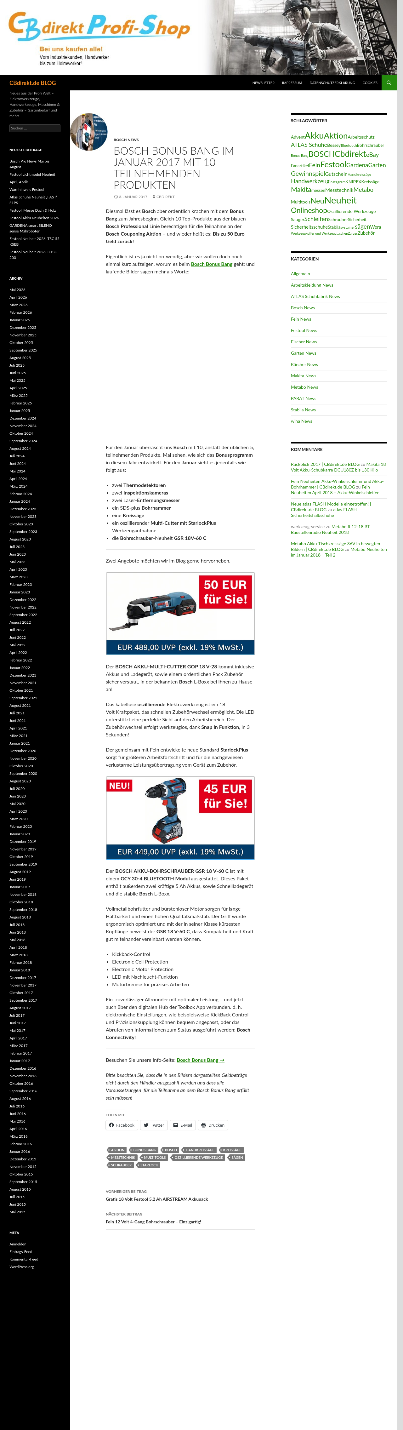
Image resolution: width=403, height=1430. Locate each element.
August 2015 (20, 1189)
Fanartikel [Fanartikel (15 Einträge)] (300, 165)
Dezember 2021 (22, 675)
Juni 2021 (17, 720)
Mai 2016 (17, 1121)
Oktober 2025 (21, 342)
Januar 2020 (19, 834)
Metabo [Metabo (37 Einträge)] (363, 189)
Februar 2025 (20, 403)
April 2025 (18, 388)
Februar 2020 (20, 826)
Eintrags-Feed (20, 1251)
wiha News (301, 421)
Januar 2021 (19, 743)
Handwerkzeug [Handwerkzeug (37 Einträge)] (310, 181)
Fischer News (304, 341)
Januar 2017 (19, 1060)
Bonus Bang (144, 1150)
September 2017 (23, 1000)
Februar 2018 (20, 962)
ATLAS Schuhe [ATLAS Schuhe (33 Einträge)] (309, 144)
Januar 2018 (19, 970)
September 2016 (23, 1091)
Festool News (304, 330)
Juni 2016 (17, 1113)
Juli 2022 (17, 629)
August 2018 (20, 917)
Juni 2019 (17, 879)
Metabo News (304, 387)
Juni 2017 (17, 1023)
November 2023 (23, 516)
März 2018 (18, 954)
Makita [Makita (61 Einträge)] (301, 189)
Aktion (117, 1150)
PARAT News (303, 398)
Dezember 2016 (22, 1068)
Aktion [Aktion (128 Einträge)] (336, 135)
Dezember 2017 (22, 977)
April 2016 (18, 1128)
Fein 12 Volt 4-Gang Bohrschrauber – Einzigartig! (180, 1217)
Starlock (149, 1165)
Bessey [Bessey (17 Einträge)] (334, 145)
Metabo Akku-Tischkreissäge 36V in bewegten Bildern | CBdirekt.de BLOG (335, 546)
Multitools (155, 1157)
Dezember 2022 (22, 599)
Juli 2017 (17, 1015)
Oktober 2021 (21, 690)
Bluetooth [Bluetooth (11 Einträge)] (349, 145)
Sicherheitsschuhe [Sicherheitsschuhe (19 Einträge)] (309, 227)
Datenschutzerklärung (332, 83)
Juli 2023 (17, 546)
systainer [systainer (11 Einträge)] (347, 227)
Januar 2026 (19, 319)
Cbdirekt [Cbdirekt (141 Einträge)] (350, 154)
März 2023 (18, 577)
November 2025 (23, 335)
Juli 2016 (17, 1106)
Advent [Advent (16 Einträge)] (298, 137)
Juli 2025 (17, 365)
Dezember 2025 (22, 327)
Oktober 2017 (21, 992)
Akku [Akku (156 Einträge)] (314, 135)
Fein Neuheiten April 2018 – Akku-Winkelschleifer (335, 489)
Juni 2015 (17, 1204)
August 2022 (20, 622)
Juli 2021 (17, 713)
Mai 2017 (17, 1030)
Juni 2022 (17, 637)
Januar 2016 (19, 1151)
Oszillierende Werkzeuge (199, 1157)
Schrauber (121, 1165)
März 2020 (18, 818)
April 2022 (18, 652)
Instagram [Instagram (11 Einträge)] (338, 182)
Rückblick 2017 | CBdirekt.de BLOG (325, 464)
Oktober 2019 (21, 856)
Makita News (303, 375)
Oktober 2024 (21, 433)
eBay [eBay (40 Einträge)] (372, 154)
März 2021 (18, 735)
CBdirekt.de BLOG (32, 82)
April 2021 (18, 728)
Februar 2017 (20, 1053)
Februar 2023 (20, 584)
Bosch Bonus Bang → (201, 1060)
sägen (237, 1157)
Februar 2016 (20, 1143)
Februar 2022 (20, 660)
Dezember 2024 (22, 418)
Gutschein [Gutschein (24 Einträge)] (336, 174)
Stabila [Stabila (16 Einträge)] (334, 227)
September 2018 (23, 909)
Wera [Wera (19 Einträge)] (375, 227)
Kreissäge (232, 1150)
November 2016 (23, 1075)
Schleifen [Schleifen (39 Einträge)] (316, 218)
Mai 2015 (17, 1212)
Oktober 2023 (21, 524)
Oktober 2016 (21, 1083)
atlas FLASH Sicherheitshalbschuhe (324, 512)
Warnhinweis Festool (26, 189)
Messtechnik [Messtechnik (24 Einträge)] (339, 190)
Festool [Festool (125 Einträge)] (333, 164)
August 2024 (20, 448)
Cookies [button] (370, 83)
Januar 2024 (19, 501)
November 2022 (23, 607)
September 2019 (23, 864)
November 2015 (23, 1166)
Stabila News (303, 409)
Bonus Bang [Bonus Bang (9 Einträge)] (300, 155)
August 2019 (20, 871)
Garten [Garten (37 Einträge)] (377, 165)
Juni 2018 (17, 932)
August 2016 (20, 1098)
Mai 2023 (17, 561)
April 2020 (18, 811)
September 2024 (23, 440)
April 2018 (18, 947)
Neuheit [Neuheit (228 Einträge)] (340, 199)
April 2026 (18, 297)
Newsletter (264, 83)
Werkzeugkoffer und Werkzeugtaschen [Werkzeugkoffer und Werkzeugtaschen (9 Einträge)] (319, 233)
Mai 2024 (17, 471)
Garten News (303, 353)
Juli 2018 (17, 924)
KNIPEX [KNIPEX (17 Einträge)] (353, 181)
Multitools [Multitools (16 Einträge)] (300, 201)
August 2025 (20, 357)
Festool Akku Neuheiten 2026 (34, 217)
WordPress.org (21, 1266)
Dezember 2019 (22, 841)
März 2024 (18, 486)
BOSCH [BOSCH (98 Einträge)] (322, 153)
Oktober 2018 (21, 902)
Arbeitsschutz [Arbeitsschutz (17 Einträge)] (361, 137)
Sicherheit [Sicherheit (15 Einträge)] (357, 219)
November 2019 (23, 849)
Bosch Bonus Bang (212, 264)
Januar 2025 (19, 410)
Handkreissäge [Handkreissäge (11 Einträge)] (359, 174)
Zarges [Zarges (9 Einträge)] (353, 233)
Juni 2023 (17, 554)
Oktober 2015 (21, 1174)
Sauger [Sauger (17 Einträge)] (297, 219)
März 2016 (18, 1136)
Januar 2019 (19, 886)
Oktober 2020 (21, 766)
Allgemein (300, 273)
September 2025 (23, 350)
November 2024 (23, 425)
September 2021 (23, 697)
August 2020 (20, 781)
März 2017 (18, 1045)
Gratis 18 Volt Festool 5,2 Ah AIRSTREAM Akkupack (180, 1195)
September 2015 (23, 1181)
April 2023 (18, 569)
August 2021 (20, 705)
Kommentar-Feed (23, 1259)
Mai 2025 (17, 380)
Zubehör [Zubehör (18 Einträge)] (366, 233)
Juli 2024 (17, 456)
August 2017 (20, 1007)
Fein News (301, 319)
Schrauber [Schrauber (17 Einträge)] (338, 219)
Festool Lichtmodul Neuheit (32, 174)
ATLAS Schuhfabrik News (315, 296)
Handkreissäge (200, 1150)
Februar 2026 (20, 312)
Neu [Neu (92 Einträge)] (317, 200)
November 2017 (23, 985)
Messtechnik (123, 1157)
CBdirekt (165, 196)
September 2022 (23, 614)
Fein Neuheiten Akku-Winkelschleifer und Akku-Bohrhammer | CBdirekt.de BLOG (337, 483)
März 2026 (18, 304)
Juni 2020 (17, 796)
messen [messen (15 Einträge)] (318, 190)
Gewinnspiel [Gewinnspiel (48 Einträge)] (308, 173)
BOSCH (171, 1150)
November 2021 (23, 682)
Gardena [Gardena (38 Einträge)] (357, 165)
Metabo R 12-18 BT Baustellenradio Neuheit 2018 (330, 529)
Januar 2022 (19, 667)
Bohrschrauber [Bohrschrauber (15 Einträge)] (370, 145)
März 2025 (18, 395)
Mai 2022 (17, 645)
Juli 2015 (17, 1196)
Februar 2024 (20, 493)
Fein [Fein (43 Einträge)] (314, 165)
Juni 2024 (17, 463)
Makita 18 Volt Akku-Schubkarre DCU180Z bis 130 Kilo (338, 466)
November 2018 (23, 894)
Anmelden (17, 1244)
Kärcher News (304, 364)
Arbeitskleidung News (312, 285)
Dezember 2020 (22, 750)
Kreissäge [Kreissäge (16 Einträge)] (370, 181)
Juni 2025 (17, 372)
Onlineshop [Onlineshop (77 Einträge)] (309, 210)
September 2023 (23, 531)
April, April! (18, 182)
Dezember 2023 (22, 508)
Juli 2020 (17, 788)
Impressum (292, 83)
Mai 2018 (17, 939)
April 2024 (18, 478)
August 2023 (20, 539)
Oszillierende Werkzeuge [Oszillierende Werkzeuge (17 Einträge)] (351, 211)
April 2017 (18, 1038)
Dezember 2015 (22, 1159)
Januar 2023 (19, 592)
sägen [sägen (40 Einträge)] (362, 226)
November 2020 (23, 758)
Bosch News (126, 139)
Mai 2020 (17, 803)
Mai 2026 (17, 289)
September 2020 (23, 773)
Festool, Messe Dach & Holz (32, 210)
